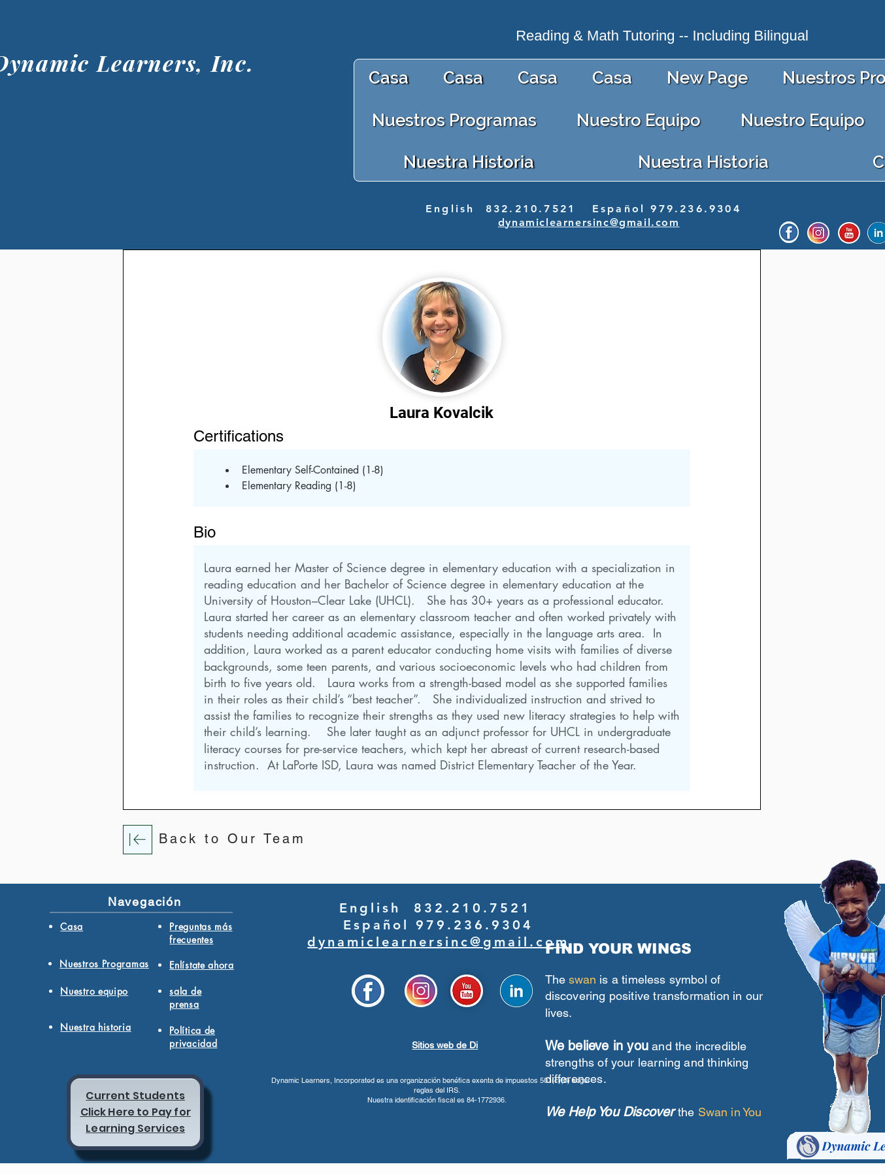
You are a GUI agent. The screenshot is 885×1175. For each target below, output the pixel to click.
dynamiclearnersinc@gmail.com (589, 222)
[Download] (137, 839)
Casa (71, 926)
